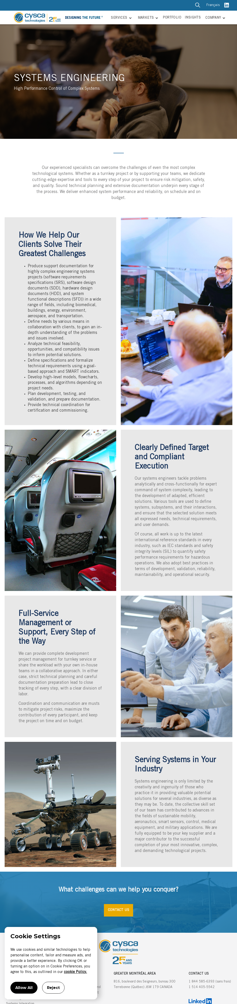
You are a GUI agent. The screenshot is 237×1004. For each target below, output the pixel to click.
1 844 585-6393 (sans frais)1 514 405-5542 (210, 984)
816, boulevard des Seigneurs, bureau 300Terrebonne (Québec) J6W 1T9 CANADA (144, 984)
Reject (53, 987)
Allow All (24, 987)
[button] (121, 18)
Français (213, 5)
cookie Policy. (75, 972)
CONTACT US (118, 910)
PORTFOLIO (172, 17)
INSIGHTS (193, 17)
